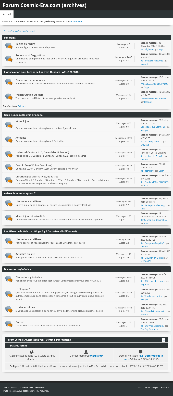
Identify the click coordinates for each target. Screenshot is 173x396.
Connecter (76, 21)
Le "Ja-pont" (23, 289)
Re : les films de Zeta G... (152, 156)
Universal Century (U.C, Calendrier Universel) (42, 152)
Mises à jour (23, 121)
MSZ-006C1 (146, 261)
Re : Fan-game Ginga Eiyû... (153, 243)
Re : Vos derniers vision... (152, 296)
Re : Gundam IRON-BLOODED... (155, 182)
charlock (145, 159)
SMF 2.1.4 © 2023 (10, 387)
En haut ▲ (165, 387)
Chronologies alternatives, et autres (37, 176)
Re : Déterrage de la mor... (153, 281)
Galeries (22, 106)
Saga (161, 49)
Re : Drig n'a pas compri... (152, 325)
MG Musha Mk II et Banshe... (154, 98)
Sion (143, 208)
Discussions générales (29, 277)
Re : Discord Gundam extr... (153, 311)
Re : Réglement (148, 49)
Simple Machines (26, 387)
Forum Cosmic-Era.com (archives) (44, 5)
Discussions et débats (28, 201)
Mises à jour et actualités (30, 216)
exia (146, 185)
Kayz (146, 223)
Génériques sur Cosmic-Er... (154, 126)
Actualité (21, 137)
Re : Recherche (147, 170)
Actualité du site (25, 254)
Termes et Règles (151, 387)
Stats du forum (17, 345)
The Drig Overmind (149, 329)
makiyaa (144, 130)
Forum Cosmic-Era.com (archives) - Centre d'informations (39, 339)
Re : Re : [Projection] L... (152, 141)
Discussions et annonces (30, 80)
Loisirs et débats (25, 307)
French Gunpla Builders (29, 94)
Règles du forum (25, 43)
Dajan (161, 170)
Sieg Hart (145, 284)
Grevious (145, 144)
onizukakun (96, 355)
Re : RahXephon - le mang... (153, 205)
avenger (144, 299)
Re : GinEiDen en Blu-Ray (152, 257)
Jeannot (144, 64)
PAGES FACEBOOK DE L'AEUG (154, 83)
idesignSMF (39, 387)
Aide (140, 387)
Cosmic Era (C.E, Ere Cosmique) (34, 165)
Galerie (20, 322)
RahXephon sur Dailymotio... (154, 220)
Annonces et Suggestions (30, 55)
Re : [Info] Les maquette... (153, 60)
